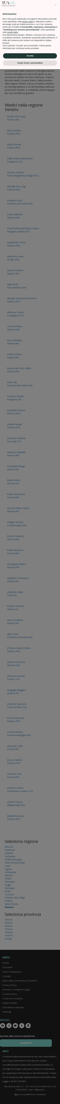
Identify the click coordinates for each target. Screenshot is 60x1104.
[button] (55, 1039)
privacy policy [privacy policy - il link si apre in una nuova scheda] (27, 1057)
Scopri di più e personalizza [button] (30, 1098)
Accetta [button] (30, 1091)
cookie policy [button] (12, 1067)
